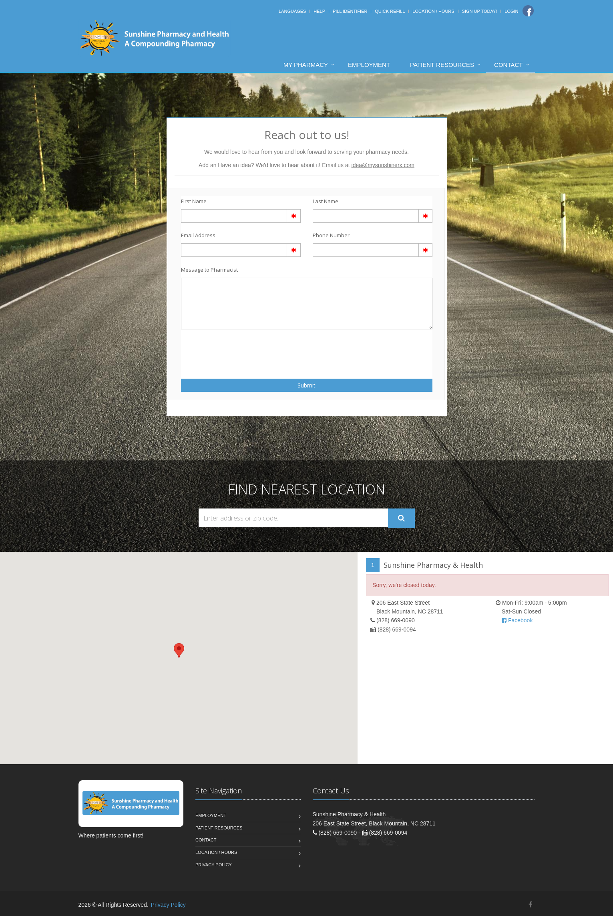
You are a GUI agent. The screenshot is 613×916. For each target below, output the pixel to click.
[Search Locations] (293, 517)
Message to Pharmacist (209, 269)
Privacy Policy (213, 864)
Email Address (198, 235)
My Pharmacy (305, 64)
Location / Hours (433, 11)
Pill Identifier (350, 11)
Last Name (325, 201)
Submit (306, 385)
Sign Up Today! (479, 11)
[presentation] (228, 349)
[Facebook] (528, 10)
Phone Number (331, 235)
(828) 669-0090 (395, 620)
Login (511, 11)
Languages (292, 11)
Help (319, 11)
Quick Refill (390, 11)
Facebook (517, 620)
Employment (369, 64)
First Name (194, 201)
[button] (179, 650)
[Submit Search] (401, 518)
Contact (508, 64)
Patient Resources (442, 64)
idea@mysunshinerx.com (383, 165)
